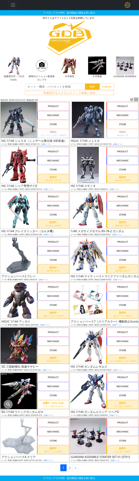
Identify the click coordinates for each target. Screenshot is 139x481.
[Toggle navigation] (13, 5)
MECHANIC (53, 115)
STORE (53, 124)
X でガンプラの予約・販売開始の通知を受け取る (69, 12)
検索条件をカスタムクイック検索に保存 (69, 93)
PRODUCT (53, 106)
